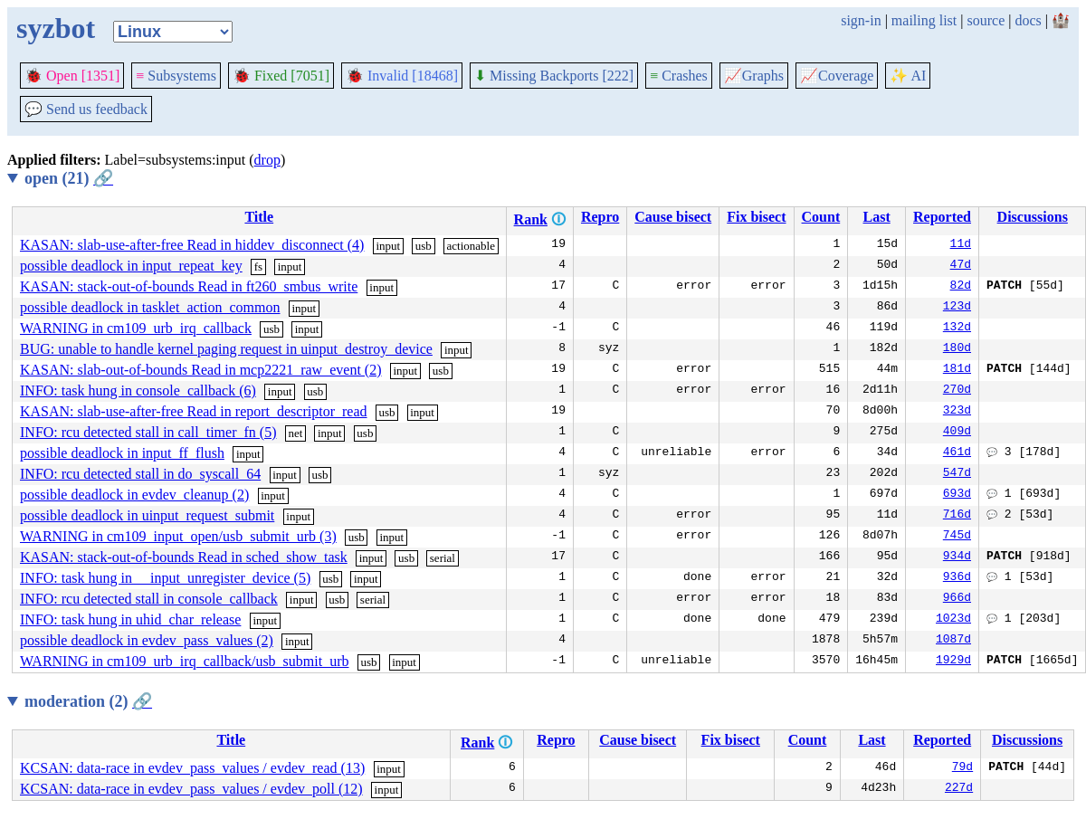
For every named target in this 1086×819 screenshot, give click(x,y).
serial (442, 558)
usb (423, 245)
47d (960, 266)
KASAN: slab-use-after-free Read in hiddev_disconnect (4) (192, 244)
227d (959, 789)
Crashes (679, 75)
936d (957, 578)
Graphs (754, 75)
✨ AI (908, 75)
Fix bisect (756, 216)
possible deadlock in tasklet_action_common (150, 307)
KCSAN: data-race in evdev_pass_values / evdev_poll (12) (191, 788)
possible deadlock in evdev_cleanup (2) (134, 494)
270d (957, 391)
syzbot (55, 28)
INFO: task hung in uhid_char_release (130, 619)
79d (962, 768)
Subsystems (176, 75)
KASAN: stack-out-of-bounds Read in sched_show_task (184, 557)
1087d (953, 641)
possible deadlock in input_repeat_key (131, 265)
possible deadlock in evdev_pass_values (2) (146, 640)
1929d (953, 661)
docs (1028, 20)
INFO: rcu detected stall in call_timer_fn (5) (148, 432)
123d (957, 308)
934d (957, 557)
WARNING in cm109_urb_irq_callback (136, 328)
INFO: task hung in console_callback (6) (138, 390)
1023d (953, 620)
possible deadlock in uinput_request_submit (147, 515)
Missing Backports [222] (554, 75)
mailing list (924, 20)
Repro (600, 216)
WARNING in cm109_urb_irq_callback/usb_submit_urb (184, 661)
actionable (471, 245)
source (986, 20)
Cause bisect (672, 216)
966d (957, 599)
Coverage (836, 75)
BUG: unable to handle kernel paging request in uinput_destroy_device (226, 349)
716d (957, 516)
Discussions (1032, 216)
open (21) (68, 178)
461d (957, 453)
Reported (942, 216)
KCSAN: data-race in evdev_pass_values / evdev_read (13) (192, 768)
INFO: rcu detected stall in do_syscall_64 (140, 473)
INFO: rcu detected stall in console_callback (149, 598)
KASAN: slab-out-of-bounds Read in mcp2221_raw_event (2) (200, 369)
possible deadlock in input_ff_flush (122, 453)
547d (957, 474)
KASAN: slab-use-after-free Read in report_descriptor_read (193, 411)
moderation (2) (88, 701)
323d (957, 412)
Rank (531, 219)
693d (957, 495)
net (295, 433)
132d (957, 328)
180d (957, 349)
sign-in (861, 20)
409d (957, 432)
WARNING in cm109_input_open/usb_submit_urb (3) (178, 536)
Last (877, 216)
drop (267, 159)
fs (258, 266)
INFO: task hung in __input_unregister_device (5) (165, 578)
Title (258, 216)
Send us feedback (86, 109)
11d (960, 245)
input (388, 245)
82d (960, 287)
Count (821, 216)
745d (957, 537)
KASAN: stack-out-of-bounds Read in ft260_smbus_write (188, 286)
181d (957, 370)
